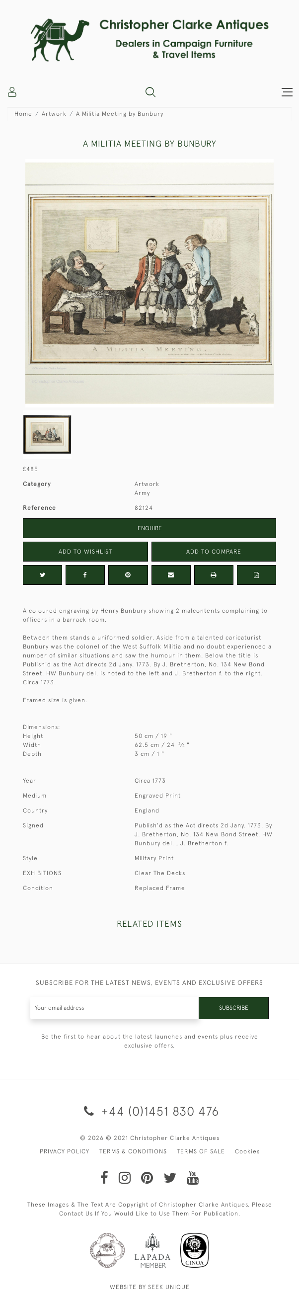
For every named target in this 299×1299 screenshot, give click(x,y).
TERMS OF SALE (201, 1151)
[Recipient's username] (114, 1008)
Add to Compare (213, 551)
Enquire (150, 528)
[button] (150, 91)
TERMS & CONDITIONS (133, 1151)
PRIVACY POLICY (64, 1151)
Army (142, 492)
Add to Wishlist (85, 551)
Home (23, 113)
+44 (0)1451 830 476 (149, 1111)
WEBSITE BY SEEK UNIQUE (150, 1287)
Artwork (54, 113)
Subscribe (233, 1007)
